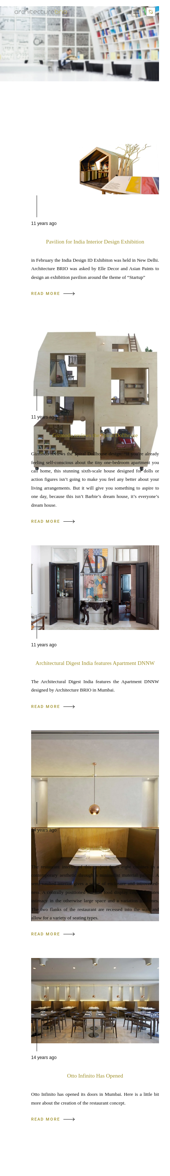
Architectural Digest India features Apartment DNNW (95, 663)
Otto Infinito (95, 848)
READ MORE (53, 293)
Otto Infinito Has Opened (95, 1076)
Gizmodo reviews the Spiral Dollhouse (95, 435)
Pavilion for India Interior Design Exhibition (95, 242)
